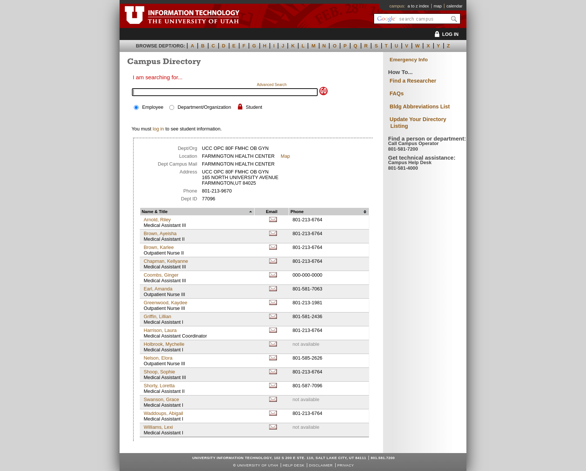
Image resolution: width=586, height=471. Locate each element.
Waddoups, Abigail (163, 413)
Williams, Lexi (158, 427)
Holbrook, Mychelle (164, 344)
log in (158, 129)
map (438, 6)
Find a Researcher (413, 81)
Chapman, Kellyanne (166, 261)
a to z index (418, 6)
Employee (152, 107)
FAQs (397, 93)
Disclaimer (321, 465)
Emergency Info (409, 59)
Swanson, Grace (161, 399)
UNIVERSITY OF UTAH (257, 465)
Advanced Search (272, 85)
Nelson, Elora (158, 358)
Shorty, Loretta (159, 385)
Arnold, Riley (157, 219)
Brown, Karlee (158, 247)
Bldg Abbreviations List (420, 107)
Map (285, 156)
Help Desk (294, 465)
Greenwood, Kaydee (165, 302)
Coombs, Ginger (161, 275)
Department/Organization (204, 107)
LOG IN (445, 34)
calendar (454, 6)
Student (254, 107)
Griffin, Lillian (157, 316)
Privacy (345, 465)
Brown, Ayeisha (160, 233)
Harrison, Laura (160, 330)
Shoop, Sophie (159, 372)
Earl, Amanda (158, 289)
